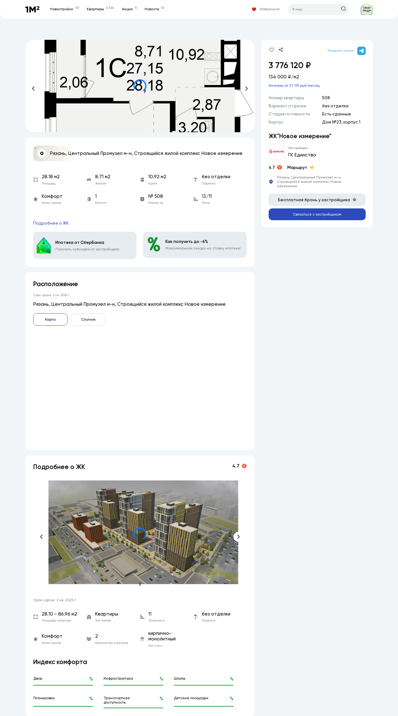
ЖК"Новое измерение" (300, 136)
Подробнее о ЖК (51, 223)
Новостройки (64, 9)
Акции (129, 9)
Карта (50, 319)
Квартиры (100, 9)
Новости (154, 9)
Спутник (88, 319)
